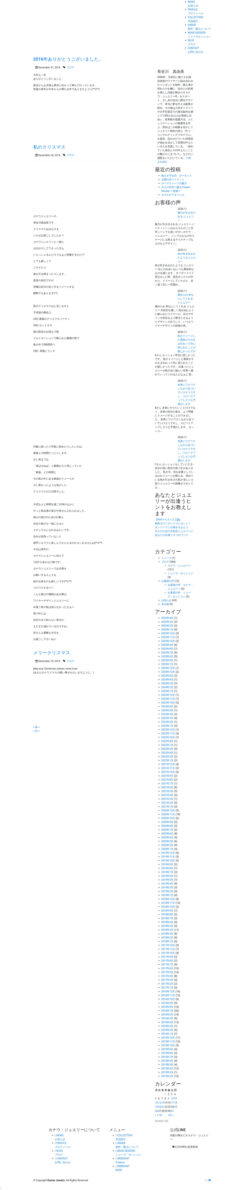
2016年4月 (167, 1022)
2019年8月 (167, 868)
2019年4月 (167, 883)
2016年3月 (167, 1026)
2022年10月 (168, 737)
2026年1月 (167, 629)
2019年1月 (167, 895)
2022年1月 (167, 760)
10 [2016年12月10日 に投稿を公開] (172, 1098)
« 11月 (158, 1115)
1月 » (170, 1115)
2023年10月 (168, 702)
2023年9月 (167, 706)
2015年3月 (167, 1072)
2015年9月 (167, 1049)
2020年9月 (167, 822)
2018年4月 (167, 929)
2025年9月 (167, 644)
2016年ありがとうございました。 (68, 59)
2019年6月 (167, 875)
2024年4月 (167, 679)
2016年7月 (167, 1010)
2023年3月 (167, 718)
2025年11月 (168, 637)
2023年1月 (167, 725)
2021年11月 (168, 768)
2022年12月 (168, 729)
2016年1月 (167, 1033)
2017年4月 (167, 976)
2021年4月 (167, 795)
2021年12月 (168, 764)
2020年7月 (167, 829)
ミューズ (166, 557)
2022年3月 (167, 756)
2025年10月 (168, 641)
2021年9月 (167, 775)
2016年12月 (168, 991)
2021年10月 (168, 771)
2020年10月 (168, 818)
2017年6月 (167, 968)
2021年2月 (167, 802)
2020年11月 (168, 814)
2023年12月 (168, 694)
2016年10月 (168, 999)
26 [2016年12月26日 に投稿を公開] (156, 1111)
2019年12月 (168, 852)
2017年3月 (167, 979)
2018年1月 (167, 941)
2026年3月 (167, 621)
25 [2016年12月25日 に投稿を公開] (175, 1106)
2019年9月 (167, 864)
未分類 (165, 604)
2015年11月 (168, 1041)
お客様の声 (167, 581)
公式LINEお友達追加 (185, 1146)
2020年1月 (167, 849)
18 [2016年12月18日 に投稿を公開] (175, 1102)
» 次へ (36, 730)
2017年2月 (167, 983)
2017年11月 (168, 949)
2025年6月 (167, 656)
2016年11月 (168, 995)
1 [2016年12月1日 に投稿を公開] (165, 1094)
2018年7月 (167, 918)
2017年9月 (167, 956)
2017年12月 (168, 945)
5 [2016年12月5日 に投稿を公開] (155, 1098)
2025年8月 (167, 648)
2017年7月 (167, 964)
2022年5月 (167, 748)
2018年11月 (168, 902)
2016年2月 (167, 1029)
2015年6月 (167, 1060)
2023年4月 (167, 714)
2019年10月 (168, 860)
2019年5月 (167, 879)
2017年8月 (167, 960)
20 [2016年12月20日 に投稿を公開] (159, 1106)
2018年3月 (167, 933)
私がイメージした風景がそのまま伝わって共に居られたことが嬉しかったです (187, 343)
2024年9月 (167, 675)
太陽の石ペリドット (172, 179)
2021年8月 (167, 779)
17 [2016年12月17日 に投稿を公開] (172, 1102)
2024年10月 (168, 671)
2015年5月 (167, 1064)
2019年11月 (168, 856)
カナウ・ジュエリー (179, 565)
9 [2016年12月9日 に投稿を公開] (168, 1098)
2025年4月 (167, 660)
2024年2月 (167, 687)
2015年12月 (168, 1037)
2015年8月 (167, 1053)
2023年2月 (167, 721)
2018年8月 (167, 914)
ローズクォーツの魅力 (174, 183)
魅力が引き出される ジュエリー (187, 216)
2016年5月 (167, 1018)
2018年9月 (167, 910)
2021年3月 (167, 798)
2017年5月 (167, 972)
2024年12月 (168, 668)
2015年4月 (167, 1068)
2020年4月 (167, 837)
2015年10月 (168, 1045)
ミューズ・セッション (180, 573)
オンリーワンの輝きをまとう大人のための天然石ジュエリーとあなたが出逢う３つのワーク (174, 527)
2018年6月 (167, 922)
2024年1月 (167, 691)
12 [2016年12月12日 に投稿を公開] (156, 1102)
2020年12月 (168, 810)
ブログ (165, 561)
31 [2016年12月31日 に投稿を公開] (172, 1111)
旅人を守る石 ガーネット (176, 175)
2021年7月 (167, 783)
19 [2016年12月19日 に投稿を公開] (156, 1106)
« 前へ (36, 727)
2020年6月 (167, 833)
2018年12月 (168, 899)
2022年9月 (167, 741)
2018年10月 (168, 906)
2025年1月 (167, 664)
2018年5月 (167, 926)
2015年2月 (167, 1076)
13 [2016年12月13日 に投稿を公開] (159, 1102)
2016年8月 (167, 1006)
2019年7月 (167, 872)
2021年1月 (167, 806)
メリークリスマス (51, 652)
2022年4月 (167, 752)
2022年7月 (167, 745)
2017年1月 (167, 987)
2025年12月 (168, 633)
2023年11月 (168, 698)
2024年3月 (167, 683)
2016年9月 (167, 1003)
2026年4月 (167, 617)
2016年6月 (167, 1014)
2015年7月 (167, 1056)
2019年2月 (167, 891)
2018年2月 (167, 937)
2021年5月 (167, 791)
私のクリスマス (49, 147)
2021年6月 (167, 787)
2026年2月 (167, 625)
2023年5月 (167, 710)
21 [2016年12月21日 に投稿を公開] (162, 1106)
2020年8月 (167, 825)
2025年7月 (167, 652)
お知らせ (166, 600)
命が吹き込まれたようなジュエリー (187, 257)
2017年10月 (168, 952)
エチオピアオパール (172, 194)
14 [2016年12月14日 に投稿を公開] (162, 1102)
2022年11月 (168, 733)
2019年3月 (167, 887)
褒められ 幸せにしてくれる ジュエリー (186, 298)
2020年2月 (167, 845)
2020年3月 (167, 841)
